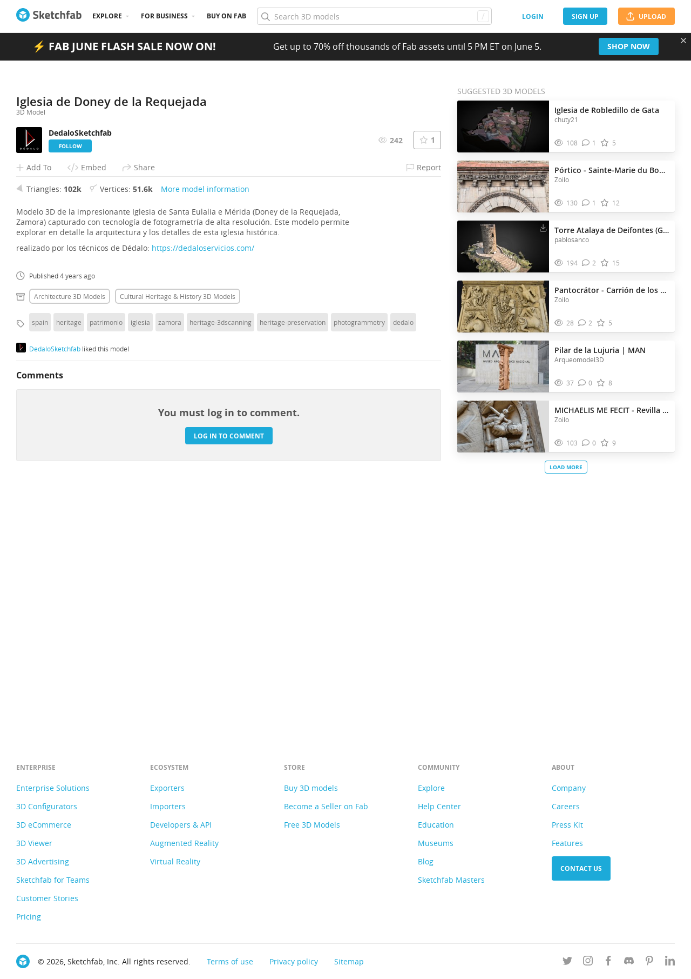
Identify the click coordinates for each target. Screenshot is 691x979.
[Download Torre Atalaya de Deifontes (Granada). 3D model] (543, 227)
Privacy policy (293, 961)
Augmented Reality (184, 843)
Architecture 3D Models (69, 534)
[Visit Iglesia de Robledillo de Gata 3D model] (503, 126)
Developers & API (181, 825)
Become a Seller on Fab (326, 806)
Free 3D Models (312, 825)
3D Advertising (42, 861)
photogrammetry (359, 560)
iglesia (140, 560)
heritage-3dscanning (220, 560)
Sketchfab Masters (451, 880)
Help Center (439, 806)
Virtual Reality (175, 861)
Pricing (28, 916)
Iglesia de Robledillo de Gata (606, 110)
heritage (69, 560)
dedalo (403, 560)
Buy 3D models (311, 788)
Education (436, 825)
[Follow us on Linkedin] (670, 962)
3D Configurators (46, 806)
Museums (435, 843)
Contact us (581, 868)
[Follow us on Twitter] (567, 962)
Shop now (628, 46)
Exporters (167, 788)
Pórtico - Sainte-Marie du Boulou (611, 170)
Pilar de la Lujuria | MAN (600, 350)
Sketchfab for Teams (53, 880)
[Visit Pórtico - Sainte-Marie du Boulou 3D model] (503, 186)
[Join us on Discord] (629, 962)
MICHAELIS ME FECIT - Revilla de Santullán (611, 410)
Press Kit (567, 825)
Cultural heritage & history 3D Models (177, 534)
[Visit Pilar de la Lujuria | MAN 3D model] (503, 366)
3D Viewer (34, 843)
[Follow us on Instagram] (588, 962)
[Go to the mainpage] (49, 16)
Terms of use (230, 961)
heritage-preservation (293, 560)
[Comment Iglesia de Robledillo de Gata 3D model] (589, 143)
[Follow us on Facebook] (608, 962)
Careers (566, 806)
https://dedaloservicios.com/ (203, 486)
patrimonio (106, 560)
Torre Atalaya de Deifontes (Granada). (611, 230)
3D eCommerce (43, 825)
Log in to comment (229, 673)
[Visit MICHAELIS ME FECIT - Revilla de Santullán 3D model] (503, 426)
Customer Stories (47, 898)
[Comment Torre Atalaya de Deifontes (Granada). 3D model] (589, 263)
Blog (425, 861)
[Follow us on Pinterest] (649, 962)
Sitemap (349, 961)
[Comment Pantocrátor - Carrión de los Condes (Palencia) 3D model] (585, 323)
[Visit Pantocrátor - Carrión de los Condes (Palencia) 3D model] (503, 306)
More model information (205, 427)
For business (164, 16)
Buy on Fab (226, 16)
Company (569, 788)
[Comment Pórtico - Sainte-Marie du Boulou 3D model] (589, 203)
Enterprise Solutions (53, 788)
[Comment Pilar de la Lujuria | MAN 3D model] (585, 383)
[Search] (374, 16)
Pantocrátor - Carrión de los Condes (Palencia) (611, 290)
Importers (168, 806)
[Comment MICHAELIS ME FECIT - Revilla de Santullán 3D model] (589, 443)
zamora (169, 560)
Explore (107, 16)
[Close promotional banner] (683, 40)
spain (40, 560)
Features (567, 843)
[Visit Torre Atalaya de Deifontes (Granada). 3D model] (503, 246)
